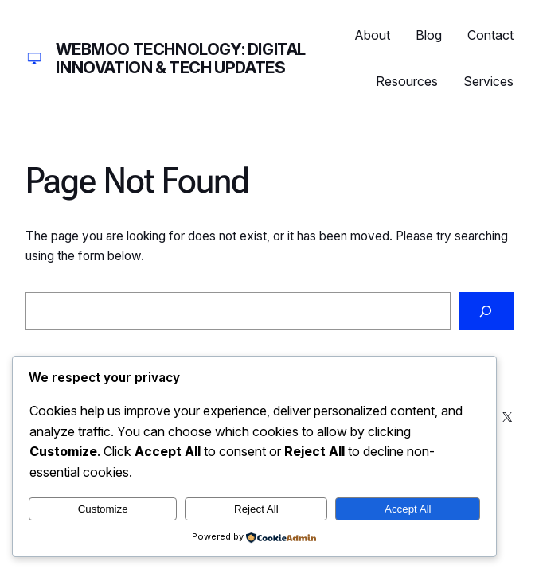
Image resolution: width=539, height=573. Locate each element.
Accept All (408, 509)
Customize (103, 509)
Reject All (256, 509)
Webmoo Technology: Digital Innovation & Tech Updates (181, 58)
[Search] (486, 311)
